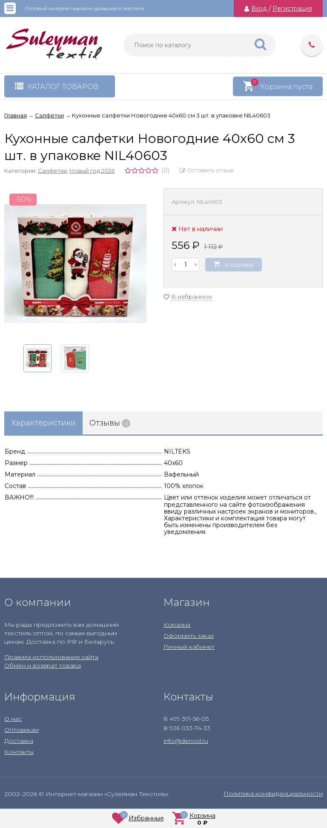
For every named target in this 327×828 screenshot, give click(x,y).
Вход (259, 8)
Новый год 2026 (92, 170)
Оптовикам (21, 730)
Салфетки (52, 170)
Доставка (18, 741)
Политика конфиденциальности (273, 793)
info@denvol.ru (186, 741)
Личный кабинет (189, 647)
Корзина (177, 624)
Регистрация (292, 8)
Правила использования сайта (51, 657)
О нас (13, 718)
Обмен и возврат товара (42, 665)
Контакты (19, 752)
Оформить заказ (189, 636)
